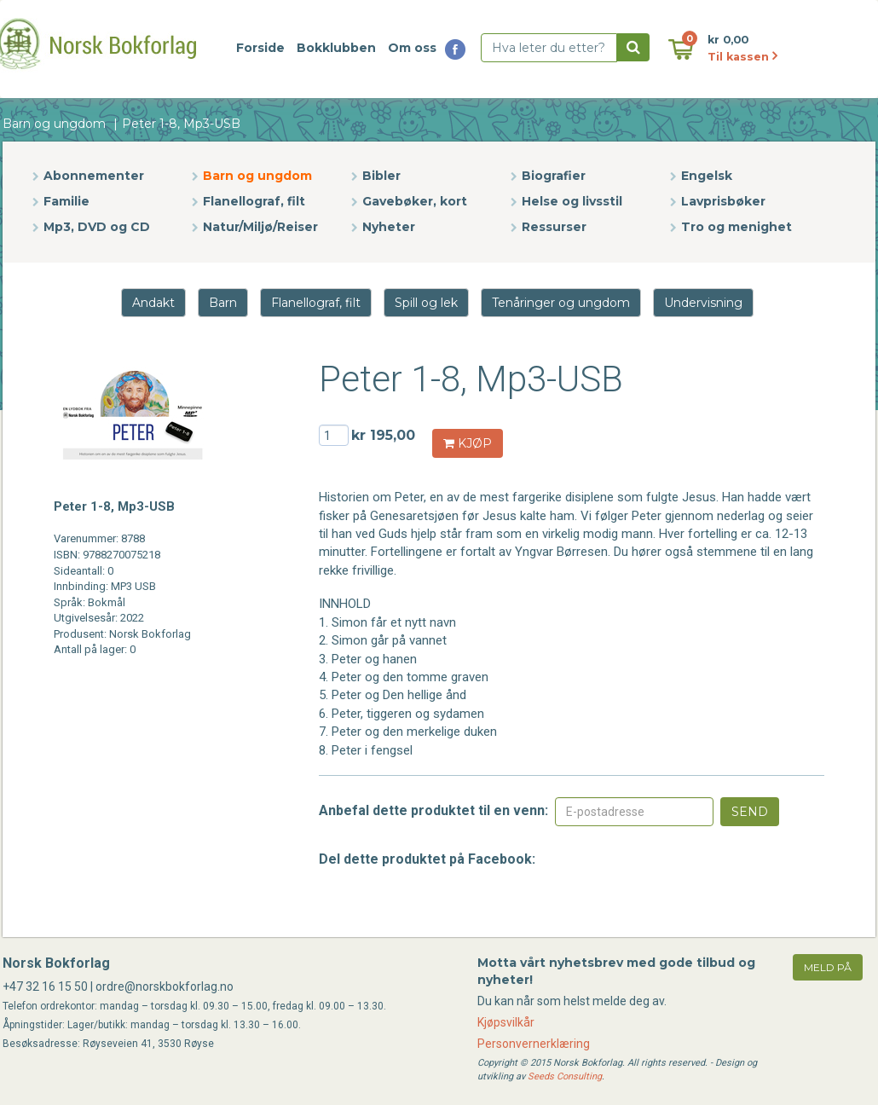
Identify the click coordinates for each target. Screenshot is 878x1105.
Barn (223, 302)
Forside (260, 47)
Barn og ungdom (54, 123)
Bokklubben (336, 47)
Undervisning (703, 302)
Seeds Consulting (565, 1076)
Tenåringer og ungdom (561, 302)
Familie (66, 201)
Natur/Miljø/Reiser (260, 226)
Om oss (412, 47)
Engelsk (706, 175)
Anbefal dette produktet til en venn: (433, 810)
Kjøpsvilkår (505, 1022)
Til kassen (742, 56)
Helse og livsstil (572, 201)
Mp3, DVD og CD (96, 226)
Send (749, 811)
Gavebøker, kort (414, 201)
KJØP (467, 443)
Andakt (153, 302)
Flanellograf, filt (254, 201)
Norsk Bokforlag (56, 963)
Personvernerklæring (533, 1043)
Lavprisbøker (723, 201)
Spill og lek (426, 302)
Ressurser (554, 226)
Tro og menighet (736, 226)
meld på (828, 967)
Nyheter (388, 226)
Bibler (381, 175)
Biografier (554, 175)
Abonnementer (93, 175)
